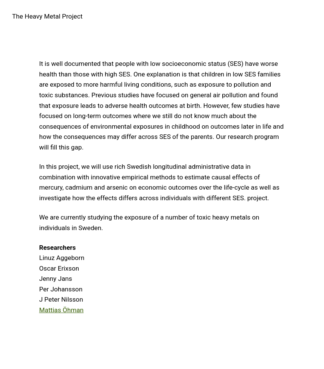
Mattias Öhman (61, 310)
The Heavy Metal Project (47, 16)
